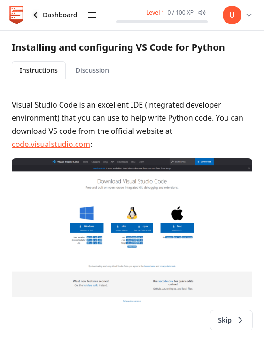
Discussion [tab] (92, 70)
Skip (231, 320)
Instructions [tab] (39, 70)
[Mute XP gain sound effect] (202, 12)
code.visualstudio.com (51, 144)
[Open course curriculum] (92, 15)
